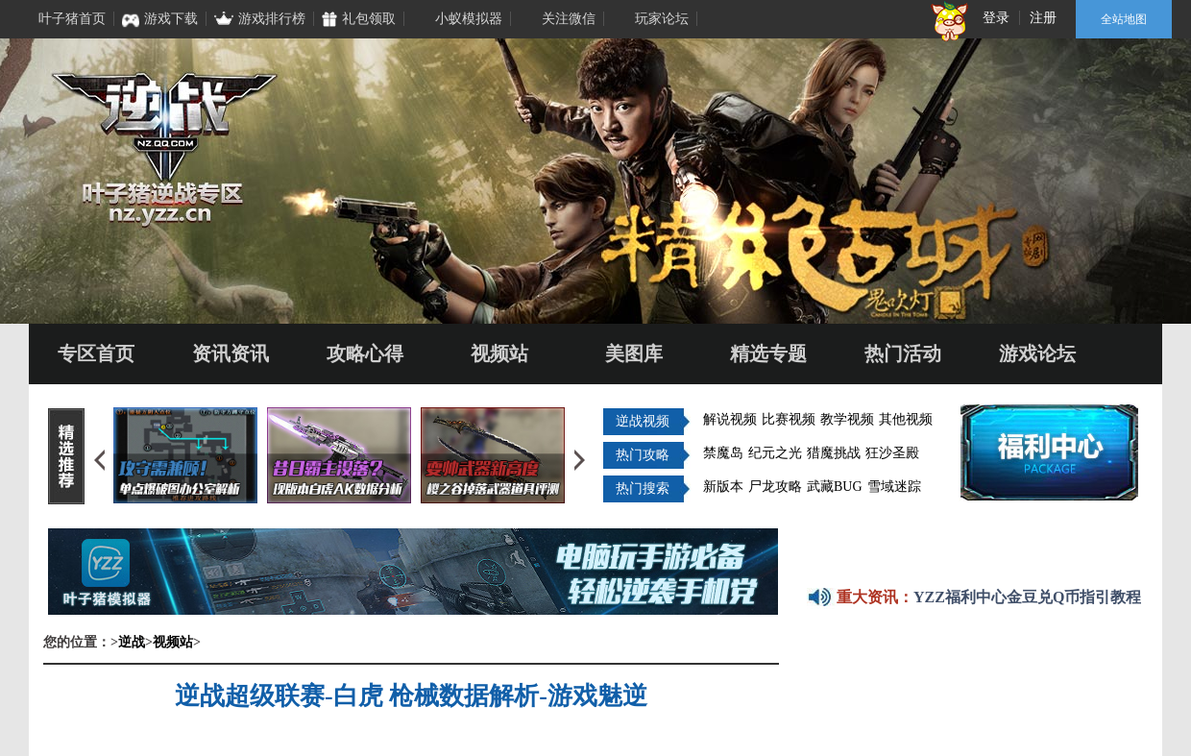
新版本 (723, 486)
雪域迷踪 (894, 486)
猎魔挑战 (834, 453)
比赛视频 (788, 419)
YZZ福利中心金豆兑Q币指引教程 (1027, 597)
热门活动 (902, 353)
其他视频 (906, 419)
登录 (996, 18)
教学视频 (847, 419)
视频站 (499, 353)
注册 (1043, 18)
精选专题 (768, 353)
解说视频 (730, 419)
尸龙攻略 (775, 486)
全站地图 (1124, 19)
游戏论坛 (1037, 353)
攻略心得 (365, 353)
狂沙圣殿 (892, 453)
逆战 (131, 642)
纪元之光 (775, 453)
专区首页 (96, 353)
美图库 (634, 353)
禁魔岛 (723, 453)
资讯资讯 (230, 353)
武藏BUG (835, 486)
